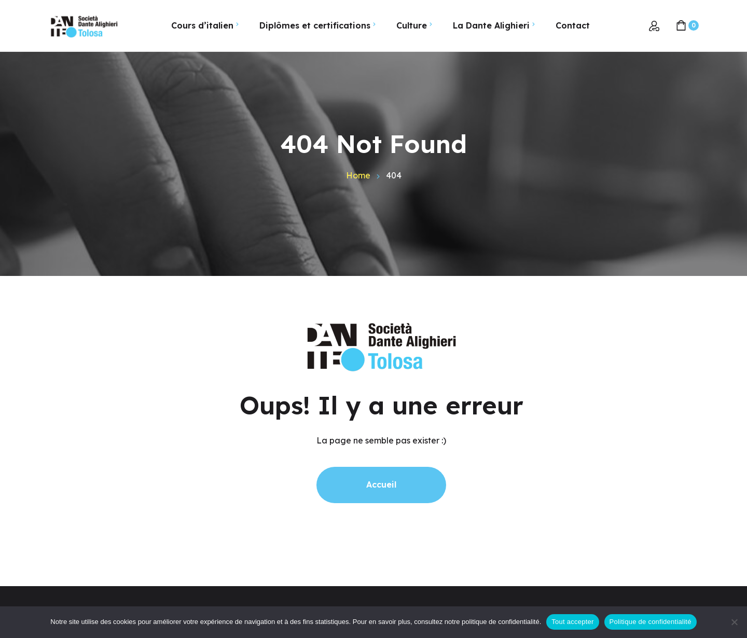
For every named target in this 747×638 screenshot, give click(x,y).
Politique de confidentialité (650, 622)
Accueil (381, 484)
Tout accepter (572, 622)
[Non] (734, 622)
